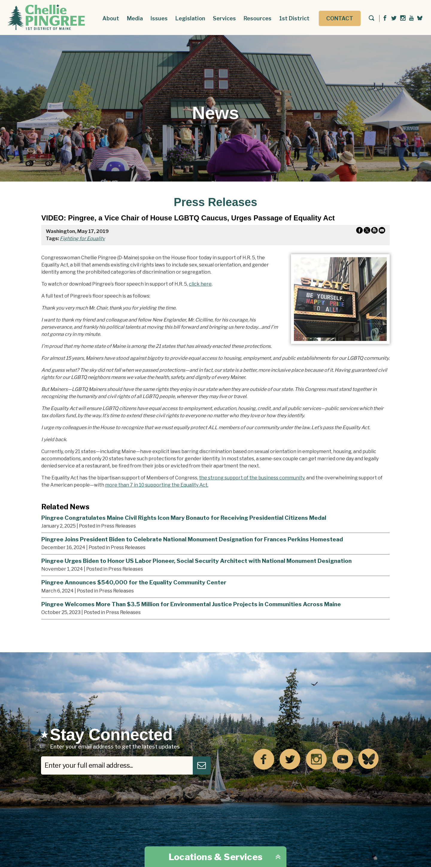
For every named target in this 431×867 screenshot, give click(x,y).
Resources (257, 18)
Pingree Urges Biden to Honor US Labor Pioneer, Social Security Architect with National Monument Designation (196, 560)
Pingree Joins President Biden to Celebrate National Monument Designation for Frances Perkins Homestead (192, 539)
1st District (294, 18)
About (110, 18)
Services (224, 18)
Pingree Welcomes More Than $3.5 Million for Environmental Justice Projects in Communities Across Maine (191, 604)
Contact (339, 18)
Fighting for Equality (82, 238)
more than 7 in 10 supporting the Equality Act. (156, 485)
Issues (159, 18)
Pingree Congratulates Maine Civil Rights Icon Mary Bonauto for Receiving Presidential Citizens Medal (183, 517)
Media (135, 18)
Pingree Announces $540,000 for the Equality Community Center (133, 582)
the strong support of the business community (251, 478)
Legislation (190, 18)
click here (200, 284)
